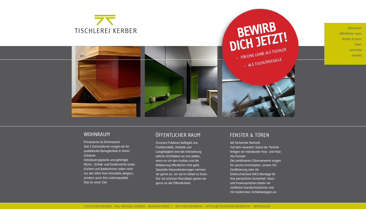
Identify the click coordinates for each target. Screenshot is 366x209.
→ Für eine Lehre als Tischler (260, 54)
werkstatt (356, 50)
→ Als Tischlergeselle (262, 62)
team (358, 44)
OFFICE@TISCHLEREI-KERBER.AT (227, 206)
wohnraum (355, 28)
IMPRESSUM (262, 206)
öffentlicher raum (350, 33)
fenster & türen (352, 39)
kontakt (357, 55)
